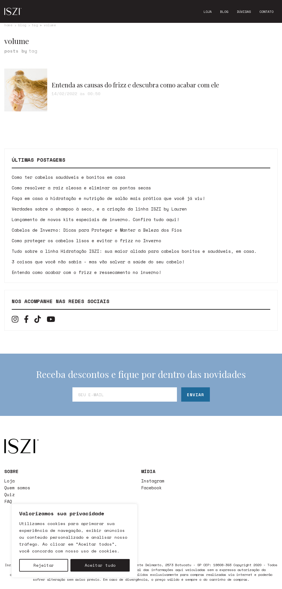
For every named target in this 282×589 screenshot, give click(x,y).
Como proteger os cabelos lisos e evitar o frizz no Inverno (86, 240)
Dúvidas (244, 11)
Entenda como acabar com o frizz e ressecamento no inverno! (86, 272)
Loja (208, 11)
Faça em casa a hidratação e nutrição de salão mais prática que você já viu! (108, 198)
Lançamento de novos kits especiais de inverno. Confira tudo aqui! (95, 219)
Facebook (151, 487)
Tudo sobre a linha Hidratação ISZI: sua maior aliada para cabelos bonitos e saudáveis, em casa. (134, 251)
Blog (224, 11)
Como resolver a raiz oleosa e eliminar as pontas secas (81, 188)
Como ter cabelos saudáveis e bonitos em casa (68, 177)
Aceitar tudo (100, 565)
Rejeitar (43, 565)
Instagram (152, 481)
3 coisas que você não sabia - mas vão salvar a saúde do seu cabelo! (98, 262)
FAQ (8, 501)
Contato (266, 11)
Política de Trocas (96, 545)
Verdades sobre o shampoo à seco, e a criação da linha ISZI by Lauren (99, 209)
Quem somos (17, 487)
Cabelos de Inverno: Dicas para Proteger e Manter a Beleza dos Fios (97, 230)
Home (8, 25)
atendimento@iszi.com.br (102, 524)
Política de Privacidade (102, 538)
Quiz (9, 494)
